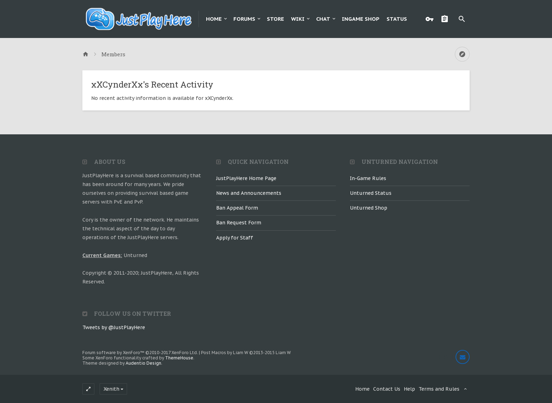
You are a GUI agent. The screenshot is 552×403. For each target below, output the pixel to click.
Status (397, 18)
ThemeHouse (179, 357)
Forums (244, 18)
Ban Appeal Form (237, 208)
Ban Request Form (238, 222)
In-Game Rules (368, 178)
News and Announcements (248, 193)
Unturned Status (370, 193)
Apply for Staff (234, 238)
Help (409, 389)
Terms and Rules (439, 389)
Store (275, 18)
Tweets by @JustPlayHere (113, 327)
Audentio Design (143, 363)
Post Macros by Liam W (246, 352)
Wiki (298, 18)
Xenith (111, 389)
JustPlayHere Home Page (246, 178)
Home (214, 18)
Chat (323, 18)
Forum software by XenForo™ (140, 352)
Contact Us (386, 389)
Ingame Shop (361, 18)
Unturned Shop (368, 208)
